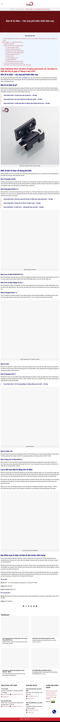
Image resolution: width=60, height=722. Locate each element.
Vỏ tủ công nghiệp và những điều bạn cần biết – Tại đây (31, 384)
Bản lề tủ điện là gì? (8, 44)
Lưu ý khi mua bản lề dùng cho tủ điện (13, 63)
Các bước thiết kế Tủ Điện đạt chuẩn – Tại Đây (28, 99)
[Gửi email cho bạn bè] (31, 606)
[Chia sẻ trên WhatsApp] (23, 606)
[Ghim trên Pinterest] (34, 606)
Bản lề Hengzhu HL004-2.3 (12, 49)
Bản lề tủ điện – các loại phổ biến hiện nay (12, 42)
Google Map (6, 699)
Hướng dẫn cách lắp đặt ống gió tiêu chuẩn (43, 638)
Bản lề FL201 (9, 56)
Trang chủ (12, 9)
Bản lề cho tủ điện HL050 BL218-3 (14, 51)
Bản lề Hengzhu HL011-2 (12, 54)
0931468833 (6, 709)
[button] (2, 3)
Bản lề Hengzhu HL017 (12, 58)
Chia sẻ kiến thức (20, 9)
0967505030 (6, 694)
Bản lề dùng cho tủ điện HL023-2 (14, 61)
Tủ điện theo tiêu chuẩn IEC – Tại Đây (25, 95)
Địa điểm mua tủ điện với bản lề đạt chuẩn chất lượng (17, 65)
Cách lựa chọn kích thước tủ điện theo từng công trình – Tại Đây (33, 199)
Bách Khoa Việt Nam (17, 69)
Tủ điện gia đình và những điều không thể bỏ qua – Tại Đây (32, 103)
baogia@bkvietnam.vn (9, 697)
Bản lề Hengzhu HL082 (12, 47)
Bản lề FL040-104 (10, 59)
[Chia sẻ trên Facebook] (26, 606)
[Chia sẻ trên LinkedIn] (36, 606)
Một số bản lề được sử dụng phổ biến (13, 45)
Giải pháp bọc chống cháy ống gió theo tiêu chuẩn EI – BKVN (13, 671)
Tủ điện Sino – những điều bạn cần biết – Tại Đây (29, 207)
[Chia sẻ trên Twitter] (29, 606)
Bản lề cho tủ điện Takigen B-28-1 (14, 52)
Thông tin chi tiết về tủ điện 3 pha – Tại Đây (27, 203)
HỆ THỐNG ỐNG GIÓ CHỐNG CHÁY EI (42, 670)
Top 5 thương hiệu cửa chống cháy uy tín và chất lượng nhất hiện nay (14, 639)
